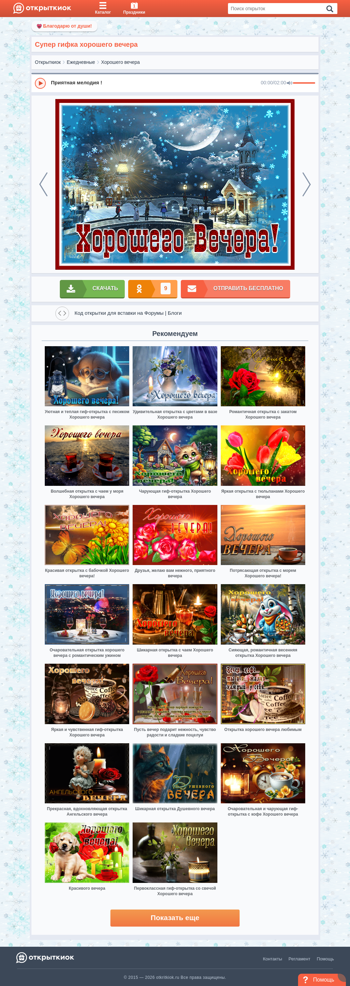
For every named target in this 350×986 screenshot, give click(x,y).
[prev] (43, 184)
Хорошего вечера (120, 62)
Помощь (325, 958)
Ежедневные (81, 62)
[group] (175, 83)
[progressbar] (304, 83)
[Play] (40, 83)
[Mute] (289, 83)
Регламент (299, 958)
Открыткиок (48, 62)
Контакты (272, 958)
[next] (306, 184)
